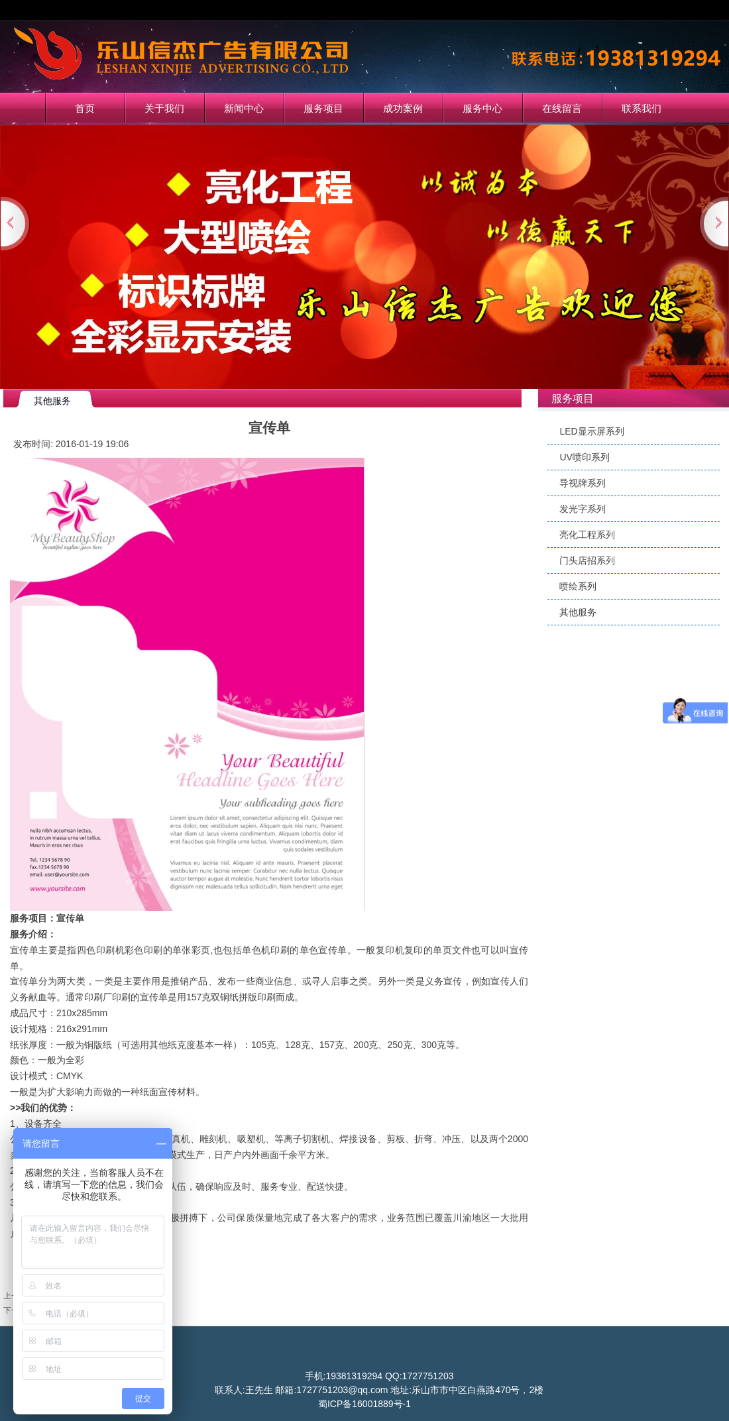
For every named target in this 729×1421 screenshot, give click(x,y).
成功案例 (403, 108)
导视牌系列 (582, 483)
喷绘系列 (577, 586)
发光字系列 (582, 508)
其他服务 (577, 612)
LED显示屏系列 (591, 431)
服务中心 (482, 108)
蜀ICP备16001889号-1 (364, 1403)
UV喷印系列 (584, 457)
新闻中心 (244, 108)
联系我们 (641, 108)
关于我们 (164, 108)
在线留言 (562, 108)
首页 (85, 108)
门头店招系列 (587, 560)
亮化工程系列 (587, 534)
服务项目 (323, 108)
